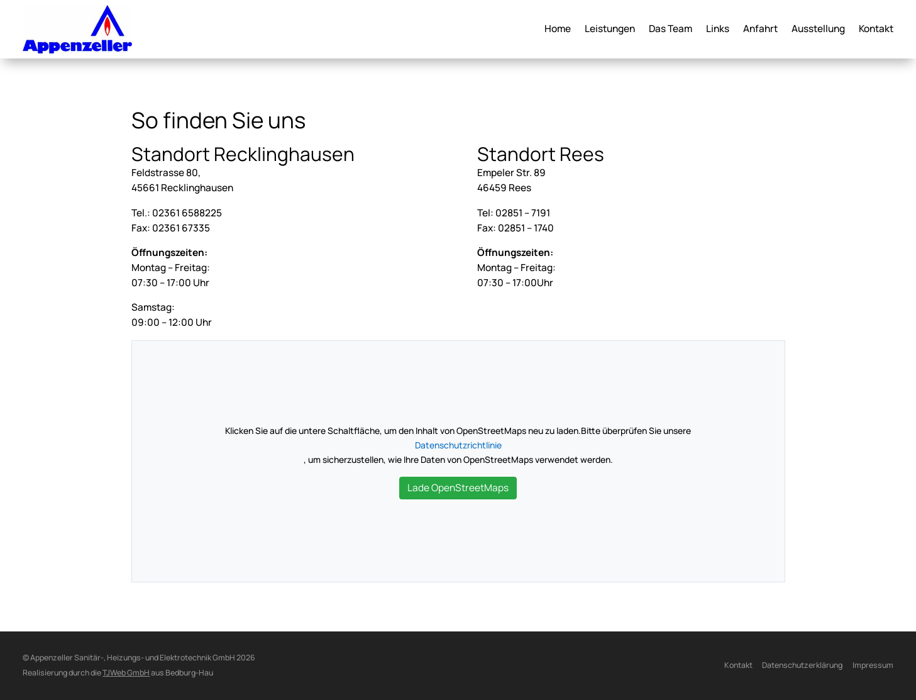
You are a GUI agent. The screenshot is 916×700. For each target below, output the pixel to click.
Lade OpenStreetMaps (458, 487)
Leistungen (610, 30)
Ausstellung (818, 30)
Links (717, 30)
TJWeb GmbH (126, 672)
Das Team (670, 30)
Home (557, 30)
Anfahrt (760, 30)
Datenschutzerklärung (802, 665)
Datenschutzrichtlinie (458, 445)
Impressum (873, 665)
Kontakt (876, 30)
